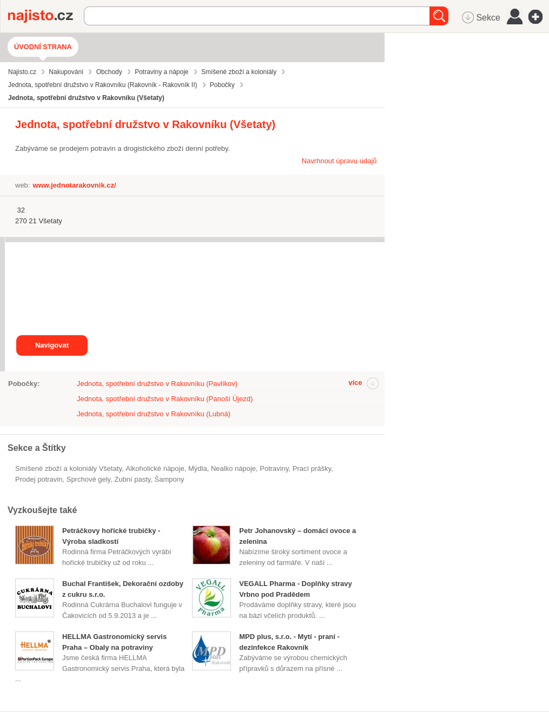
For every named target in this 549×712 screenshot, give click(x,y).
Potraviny (274, 468)
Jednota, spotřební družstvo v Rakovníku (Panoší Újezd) (165, 399)
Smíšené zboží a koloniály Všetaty (68, 468)
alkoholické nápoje (154, 468)
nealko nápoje (233, 468)
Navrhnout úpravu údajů (339, 161)
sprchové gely (88, 479)
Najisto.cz (46, 16)
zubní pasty (132, 479)
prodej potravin (38, 479)
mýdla (197, 468)
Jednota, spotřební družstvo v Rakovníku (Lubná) (153, 414)
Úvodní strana (43, 47)
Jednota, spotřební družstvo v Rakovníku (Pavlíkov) (157, 384)
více (355, 382)
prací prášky (312, 468)
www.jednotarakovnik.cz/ (74, 185)
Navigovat (52, 345)
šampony (169, 479)
